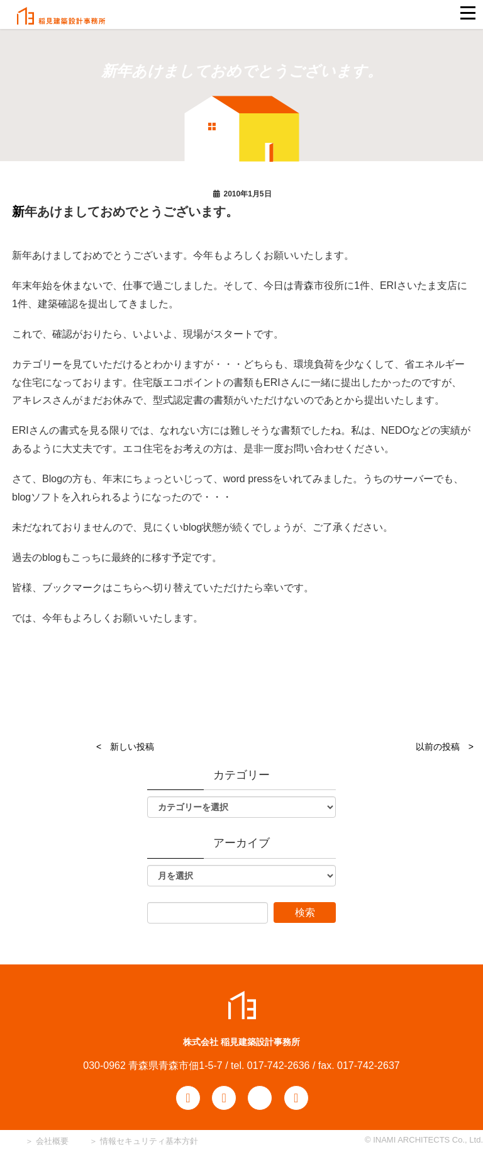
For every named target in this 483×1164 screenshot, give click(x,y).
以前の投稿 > (445, 747)
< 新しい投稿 (125, 747)
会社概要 (51, 1141)
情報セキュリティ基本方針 (149, 1141)
